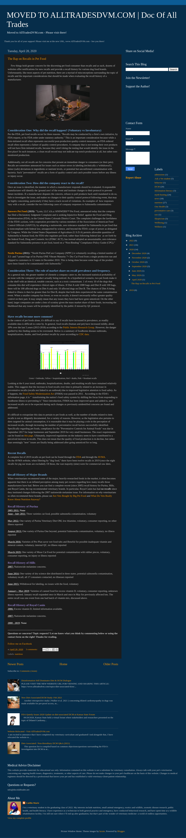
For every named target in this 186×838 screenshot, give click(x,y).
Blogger (121, 831)
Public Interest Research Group (78, 327)
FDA (78, 457)
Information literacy (164, 190)
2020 (131, 249)
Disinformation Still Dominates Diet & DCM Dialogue (46, 680)
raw (156, 214)
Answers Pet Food (17, 211)
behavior (159, 182)
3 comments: (32, 649)
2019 (131, 290)
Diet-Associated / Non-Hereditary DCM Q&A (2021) (45, 743)
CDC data (84, 334)
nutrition (19, 654)
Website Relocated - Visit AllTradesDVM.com (29, 731)
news (157, 198)
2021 (131, 245)
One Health (160, 206)
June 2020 (137, 271)
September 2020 (139, 266)
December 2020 (139, 253)
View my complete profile (19, 818)
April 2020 (137, 279)
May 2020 (137, 275)
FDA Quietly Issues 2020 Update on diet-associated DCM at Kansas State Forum (58, 714)
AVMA (101, 457)
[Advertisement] (152, 318)
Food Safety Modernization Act (38, 393)
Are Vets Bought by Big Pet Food (69, 496)
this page (28, 435)
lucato (102, 831)
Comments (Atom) (28, 671)
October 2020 (138, 262)
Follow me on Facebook (20, 643)
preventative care (162, 210)
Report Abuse (133, 177)
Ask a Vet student (163, 178)
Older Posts (110, 664)
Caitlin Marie (32, 803)
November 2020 (139, 257)
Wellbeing (159, 222)
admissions (160, 174)
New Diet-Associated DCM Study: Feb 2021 (41, 697)
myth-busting (161, 194)
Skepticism (160, 218)
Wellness (159, 226)
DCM (157, 186)
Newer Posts (15, 664)
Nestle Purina (15, 253)
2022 (131, 240)
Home (63, 664)
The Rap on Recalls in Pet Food (27, 58)
